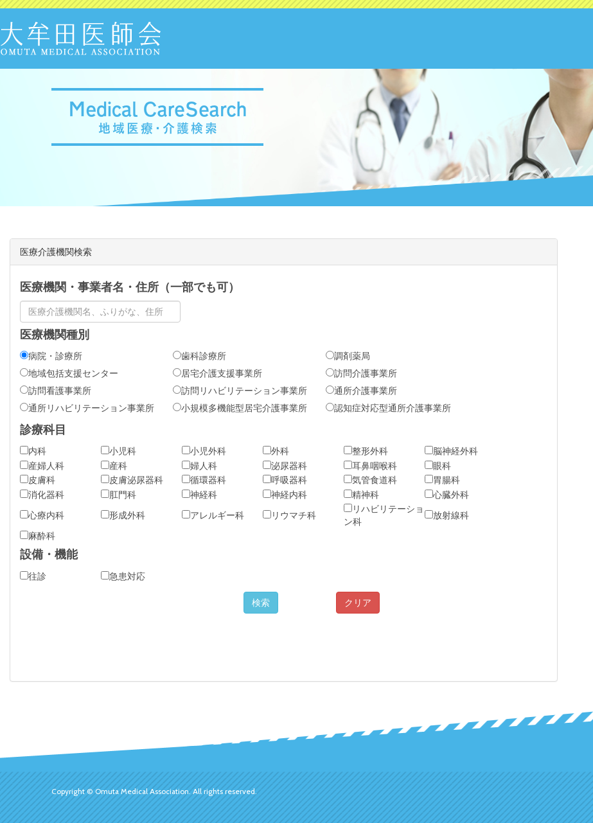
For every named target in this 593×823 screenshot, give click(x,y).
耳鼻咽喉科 (370, 466)
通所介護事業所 (361, 390)
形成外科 (123, 515)
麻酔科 (37, 536)
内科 (33, 451)
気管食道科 (370, 480)
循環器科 (204, 480)
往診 (33, 576)
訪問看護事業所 (55, 390)
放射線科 (447, 515)
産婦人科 (42, 466)
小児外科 (204, 451)
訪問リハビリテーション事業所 (240, 390)
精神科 (361, 494)
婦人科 (199, 466)
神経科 (199, 494)
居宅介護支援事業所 (217, 373)
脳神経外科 (451, 451)
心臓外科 (447, 494)
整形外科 (366, 451)
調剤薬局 (348, 356)
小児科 (118, 451)
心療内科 (42, 515)
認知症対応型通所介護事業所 (388, 408)
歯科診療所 (199, 356)
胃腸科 (442, 480)
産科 (114, 466)
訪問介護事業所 (361, 373)
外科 (276, 451)
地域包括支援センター (69, 373)
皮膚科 (37, 480)
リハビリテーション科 (384, 515)
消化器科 (42, 494)
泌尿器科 (285, 466)
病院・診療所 (51, 356)
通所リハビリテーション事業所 (87, 408)
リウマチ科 (289, 515)
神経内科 (285, 494)
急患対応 (123, 576)
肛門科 (118, 494)
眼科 (438, 466)
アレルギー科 (213, 515)
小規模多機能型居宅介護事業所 (240, 408)
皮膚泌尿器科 (132, 480)
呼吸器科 (285, 480)
